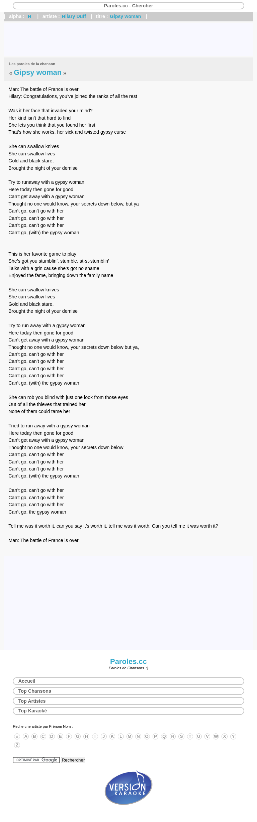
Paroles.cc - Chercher (128, 5)
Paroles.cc (128, 661)
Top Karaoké (32, 710)
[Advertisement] (128, 39)
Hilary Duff (74, 16)
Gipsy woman (125, 16)
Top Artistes (32, 701)
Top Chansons (34, 691)
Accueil (26, 681)
